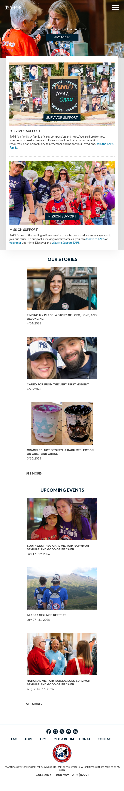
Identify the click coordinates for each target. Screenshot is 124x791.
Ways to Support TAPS (65, 243)
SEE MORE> (34, 473)
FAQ (14, 739)
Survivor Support (62, 117)
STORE (28, 739)
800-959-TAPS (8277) (72, 775)
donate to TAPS (95, 239)
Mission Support (62, 216)
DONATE (85, 739)
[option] (62, 29)
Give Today (62, 37)
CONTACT (105, 739)
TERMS (43, 739)
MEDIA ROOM (64, 739)
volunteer (15, 243)
